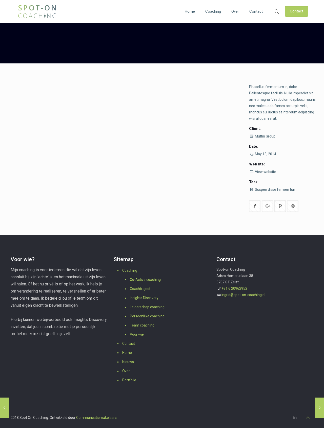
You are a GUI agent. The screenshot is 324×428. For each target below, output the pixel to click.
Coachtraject (140, 289)
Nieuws (128, 362)
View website (265, 172)
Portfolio (129, 380)
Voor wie (137, 334)
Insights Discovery (144, 298)
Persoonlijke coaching (147, 316)
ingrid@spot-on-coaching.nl (243, 295)
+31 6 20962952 (234, 288)
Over (126, 371)
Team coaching (142, 325)
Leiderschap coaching (147, 307)
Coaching (129, 270)
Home (127, 353)
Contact (128, 343)
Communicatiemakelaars (96, 418)
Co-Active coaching (145, 280)
